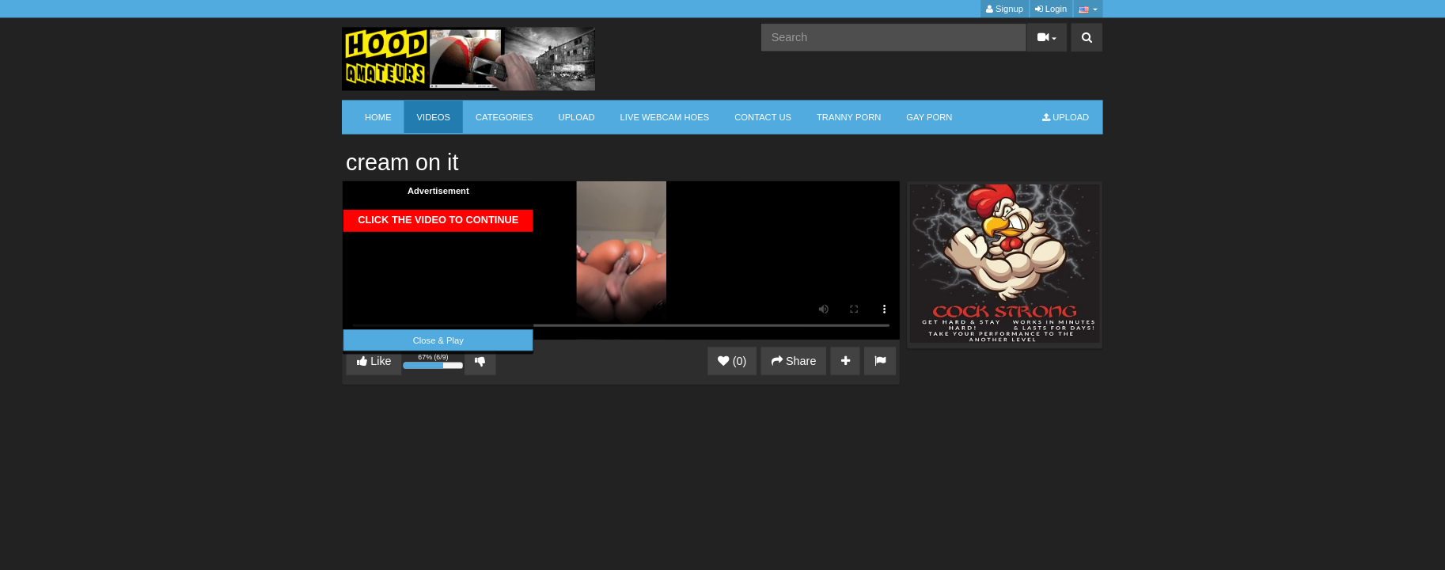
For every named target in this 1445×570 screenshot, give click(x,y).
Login (1051, 9)
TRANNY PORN (849, 117)
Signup (1004, 9)
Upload (577, 117)
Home (378, 117)
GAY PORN (929, 117)
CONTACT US (762, 117)
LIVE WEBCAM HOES (665, 117)
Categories (504, 117)
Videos (433, 117)
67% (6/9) (434, 363)
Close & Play (438, 340)
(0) (732, 361)
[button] (1087, 9)
